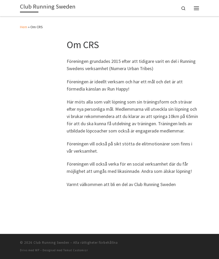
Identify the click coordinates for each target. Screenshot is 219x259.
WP (37, 250)
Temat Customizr (75, 250)
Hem (23, 27)
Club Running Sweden (51, 242)
